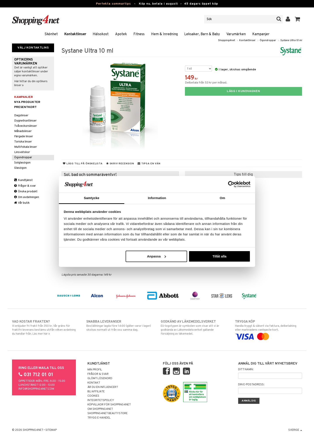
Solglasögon (22, 163)
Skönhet (51, 34)
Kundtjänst (23, 180)
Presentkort (25, 107)
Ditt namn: (245, 369)
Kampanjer (261, 34)
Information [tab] (157, 198)
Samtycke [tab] (91, 198)
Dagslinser (21, 115)
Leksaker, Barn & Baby (202, 34)
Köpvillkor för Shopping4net (109, 405)
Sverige (295, 430)
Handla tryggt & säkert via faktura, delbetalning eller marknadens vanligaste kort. (268, 329)
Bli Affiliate (96, 391)
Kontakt (93, 383)
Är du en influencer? (102, 387)
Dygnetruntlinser (25, 121)
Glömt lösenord (99, 378)
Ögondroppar (268, 40)
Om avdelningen (26, 197)
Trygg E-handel (99, 418)
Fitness (139, 34)
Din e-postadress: (251, 384)
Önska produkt (26, 191)
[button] (297, 19)
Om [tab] (222, 198)
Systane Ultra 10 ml (291, 40)
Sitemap (51, 430)
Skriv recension (120, 163)
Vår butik (22, 203)
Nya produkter (27, 102)
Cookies (93, 396)
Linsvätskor (22, 152)
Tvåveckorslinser (25, 126)
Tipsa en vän (149, 163)
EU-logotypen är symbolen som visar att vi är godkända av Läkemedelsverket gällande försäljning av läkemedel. (194, 328)
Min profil (94, 370)
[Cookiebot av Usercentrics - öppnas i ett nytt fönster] (231, 184)
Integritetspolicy (100, 400)
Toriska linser (23, 142)
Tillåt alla (219, 256)
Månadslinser (23, 131)
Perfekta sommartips (113, 4)
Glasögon (20, 168)
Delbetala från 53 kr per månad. (206, 83)
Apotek (121, 34)
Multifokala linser (25, 147)
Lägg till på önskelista (82, 163)
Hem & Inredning (164, 34)
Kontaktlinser (75, 34)
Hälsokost (101, 34)
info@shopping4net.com (36, 389)
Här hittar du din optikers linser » (31, 83)
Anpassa (156, 256)
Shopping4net (226, 40)
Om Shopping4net (100, 409)
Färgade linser (23, 136)
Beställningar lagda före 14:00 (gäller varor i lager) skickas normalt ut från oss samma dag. (119, 326)
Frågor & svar (25, 186)
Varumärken (236, 34)
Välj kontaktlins (33, 48)
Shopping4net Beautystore (107, 413)
